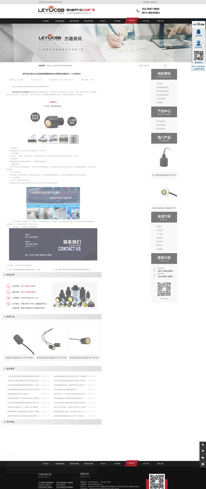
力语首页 (49, 66)
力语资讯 (56, 66)
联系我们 (154, 2)
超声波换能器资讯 (66, 66)
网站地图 (146, 2)
